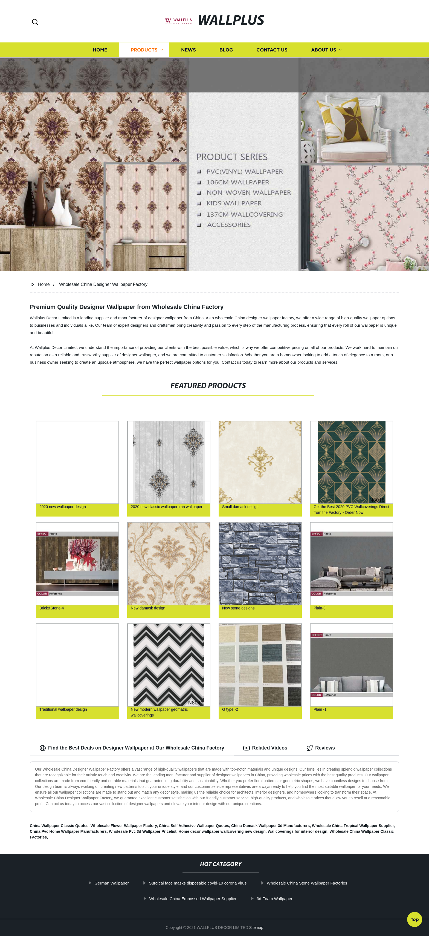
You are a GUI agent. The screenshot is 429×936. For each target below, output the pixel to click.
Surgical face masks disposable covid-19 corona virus (210, 883)
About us (323, 50)
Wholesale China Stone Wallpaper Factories (319, 883)
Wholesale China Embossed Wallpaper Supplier (204, 898)
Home (100, 50)
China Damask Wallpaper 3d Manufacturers (270, 825)
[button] (35, 22)
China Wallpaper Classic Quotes (59, 825)
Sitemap (256, 927)
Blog (226, 50)
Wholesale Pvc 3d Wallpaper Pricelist (142, 831)
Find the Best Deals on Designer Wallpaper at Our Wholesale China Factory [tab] (131, 748)
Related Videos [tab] (265, 748)
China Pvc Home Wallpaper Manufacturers (68, 831)
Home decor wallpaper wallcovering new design (222, 831)
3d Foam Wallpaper (286, 898)
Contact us (272, 50)
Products (144, 50)
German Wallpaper (123, 883)
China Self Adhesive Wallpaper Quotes (194, 825)
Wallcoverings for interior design (297, 831)
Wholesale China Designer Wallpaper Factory (103, 284)
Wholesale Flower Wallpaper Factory (124, 825)
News (188, 50)
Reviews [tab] (320, 748)
